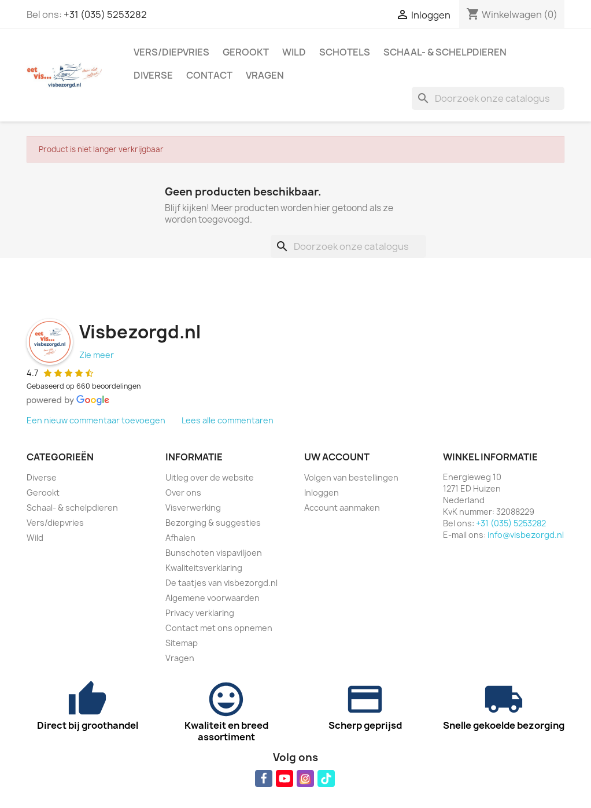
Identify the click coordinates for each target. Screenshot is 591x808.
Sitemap (181, 642)
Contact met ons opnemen (218, 627)
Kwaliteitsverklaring (203, 567)
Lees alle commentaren (228, 420)
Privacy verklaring (199, 612)
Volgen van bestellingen (351, 477)
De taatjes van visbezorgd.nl (221, 582)
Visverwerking (193, 507)
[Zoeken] (488, 98)
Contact (209, 75)
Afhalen (180, 537)
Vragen (265, 75)
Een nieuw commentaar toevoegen (96, 420)
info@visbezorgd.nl (525, 534)
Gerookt (246, 52)
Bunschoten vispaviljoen (213, 552)
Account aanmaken (342, 507)
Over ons (183, 492)
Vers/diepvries (171, 52)
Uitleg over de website (209, 477)
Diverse (153, 75)
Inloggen (321, 492)
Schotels (344, 52)
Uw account (337, 457)
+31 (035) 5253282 (105, 14)
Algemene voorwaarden (212, 597)
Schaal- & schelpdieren (445, 52)
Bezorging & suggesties (213, 522)
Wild (294, 52)
